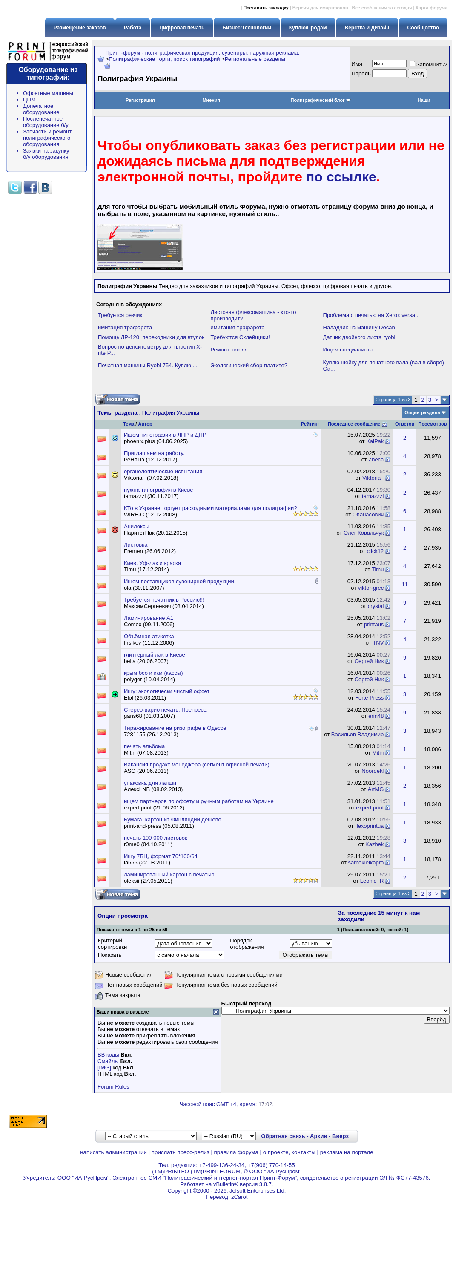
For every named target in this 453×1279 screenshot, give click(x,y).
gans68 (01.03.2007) (149, 716)
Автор (145, 423)
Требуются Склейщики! (240, 337)
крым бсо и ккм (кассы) (153, 673)
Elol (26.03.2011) (145, 697)
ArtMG (376, 789)
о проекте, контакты (289, 1152)
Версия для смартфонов (320, 7)
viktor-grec (371, 588)
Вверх (340, 1136)
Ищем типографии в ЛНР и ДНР (165, 435)
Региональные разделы (255, 59)
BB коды (108, 1054)
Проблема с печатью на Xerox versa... (371, 315)
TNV (378, 643)
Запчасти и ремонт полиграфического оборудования (47, 137)
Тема (128, 423)
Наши (423, 100)
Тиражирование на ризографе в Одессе (175, 728)
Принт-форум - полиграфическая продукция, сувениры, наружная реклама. (202, 52)
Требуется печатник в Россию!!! (164, 599)
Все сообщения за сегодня (382, 7)
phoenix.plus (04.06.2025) (156, 441)
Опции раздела (422, 412)
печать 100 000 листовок (155, 838)
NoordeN (372, 771)
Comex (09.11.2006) (149, 624)
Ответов (404, 423)
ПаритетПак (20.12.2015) (155, 533)
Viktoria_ (373, 478)
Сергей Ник (369, 661)
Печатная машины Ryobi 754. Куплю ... (148, 365)
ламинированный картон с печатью (169, 874)
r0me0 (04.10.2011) (148, 844)
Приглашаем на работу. (154, 453)
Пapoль (361, 73)
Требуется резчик (120, 315)
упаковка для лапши (150, 783)
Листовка (135, 545)
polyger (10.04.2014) (149, 679)
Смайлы (108, 1061)
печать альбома (144, 746)
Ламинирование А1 (148, 618)
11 (404, 584)
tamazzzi (373, 496)
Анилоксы (136, 526)
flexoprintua (369, 826)
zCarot (239, 1197)
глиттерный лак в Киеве (154, 654)
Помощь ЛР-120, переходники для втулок (151, 337)
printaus (374, 624)
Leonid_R (372, 881)
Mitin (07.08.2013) (146, 752)
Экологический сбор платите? (248, 365)
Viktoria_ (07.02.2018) (151, 478)
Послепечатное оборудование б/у (46, 121)
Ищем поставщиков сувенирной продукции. (179, 581)
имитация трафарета (125, 327)
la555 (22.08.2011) (147, 862)
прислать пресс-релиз (180, 1152)
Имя (357, 63)
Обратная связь (283, 1136)
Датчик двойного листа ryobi (359, 337)
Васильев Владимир (357, 734)
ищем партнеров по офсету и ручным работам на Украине (199, 801)
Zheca (376, 459)
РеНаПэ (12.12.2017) (150, 459)
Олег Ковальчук (364, 533)
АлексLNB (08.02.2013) (153, 789)
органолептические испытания (163, 471)
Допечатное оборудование (41, 109)
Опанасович (368, 514)
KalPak (375, 441)
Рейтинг (310, 423)
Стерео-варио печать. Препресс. (166, 709)
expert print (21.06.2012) (154, 807)
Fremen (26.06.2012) (150, 551)
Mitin (378, 752)
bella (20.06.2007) (146, 661)
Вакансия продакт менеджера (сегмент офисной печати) (197, 764)
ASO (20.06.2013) (146, 771)
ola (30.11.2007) (144, 588)
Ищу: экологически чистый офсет (166, 691)
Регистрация (140, 100)
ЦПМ (29, 99)
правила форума (236, 1152)
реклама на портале (346, 1152)
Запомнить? (428, 64)
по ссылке (341, 176)
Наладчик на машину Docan (359, 327)
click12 (375, 551)
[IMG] (104, 1067)
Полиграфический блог (321, 100)
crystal (376, 606)
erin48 (376, 716)
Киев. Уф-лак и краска (152, 563)
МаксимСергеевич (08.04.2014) (164, 606)
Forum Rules (113, 1086)
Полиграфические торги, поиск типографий (164, 59)
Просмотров (432, 423)
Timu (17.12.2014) (146, 569)
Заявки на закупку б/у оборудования (46, 153)
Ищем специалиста (348, 349)
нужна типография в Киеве (158, 490)
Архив (318, 1136)
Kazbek (374, 844)
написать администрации (113, 1152)
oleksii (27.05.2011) (148, 881)
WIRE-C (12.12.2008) (150, 514)
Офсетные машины (48, 93)
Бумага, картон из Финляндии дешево (172, 819)
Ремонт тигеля (228, 349)
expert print (370, 807)
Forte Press (369, 697)
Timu (378, 569)
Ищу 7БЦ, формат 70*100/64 (161, 856)
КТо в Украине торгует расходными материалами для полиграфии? (210, 508)
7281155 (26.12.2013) (151, 734)
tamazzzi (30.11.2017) (151, 496)
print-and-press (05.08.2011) (159, 826)
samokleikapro (366, 862)
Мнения (211, 100)
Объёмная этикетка (149, 636)
